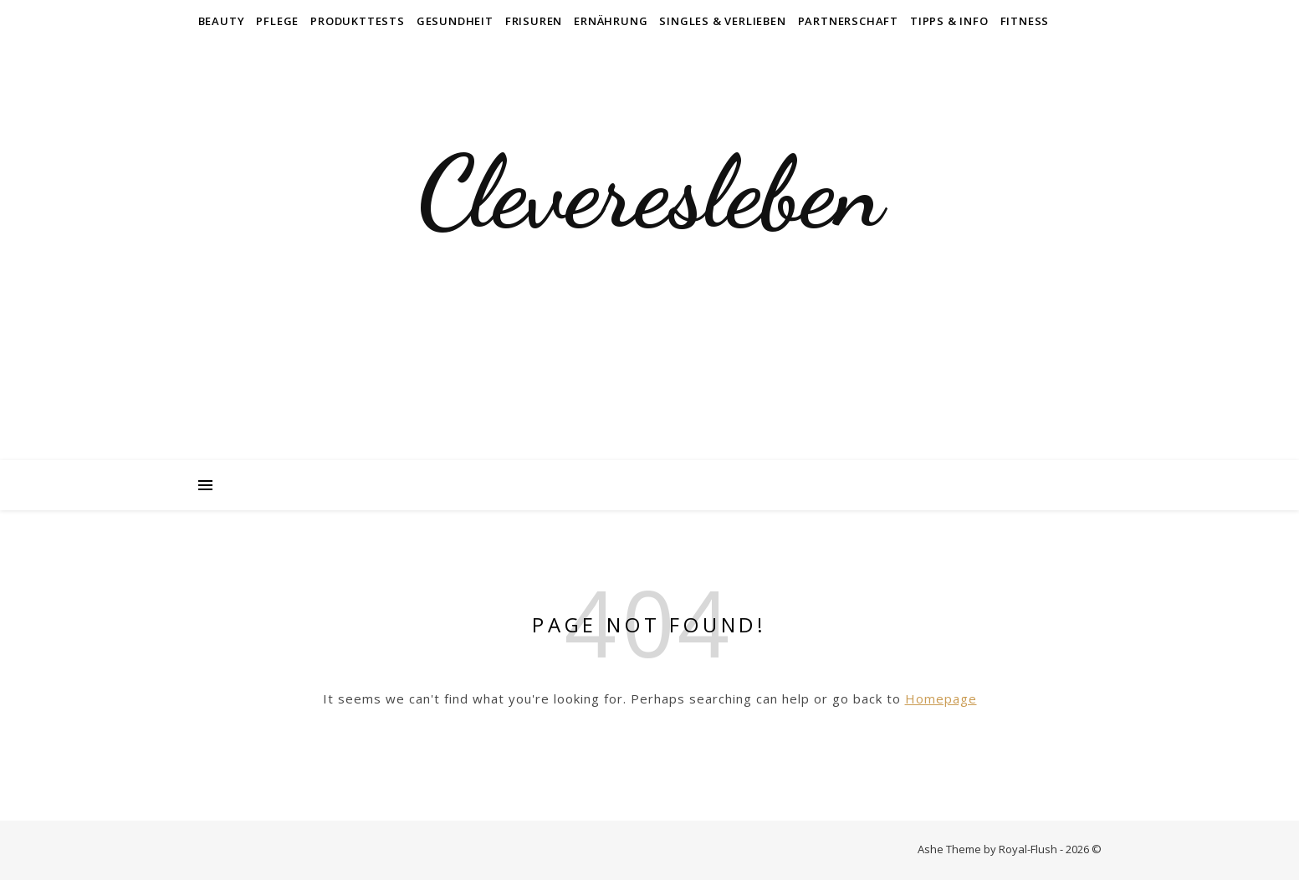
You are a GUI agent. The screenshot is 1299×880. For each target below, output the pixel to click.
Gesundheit (455, 20)
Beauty (221, 20)
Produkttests (357, 20)
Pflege (277, 20)
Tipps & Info (949, 20)
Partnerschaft (848, 20)
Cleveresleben (649, 192)
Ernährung (610, 20)
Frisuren (533, 20)
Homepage (941, 698)
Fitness (1025, 20)
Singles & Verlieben (722, 20)
